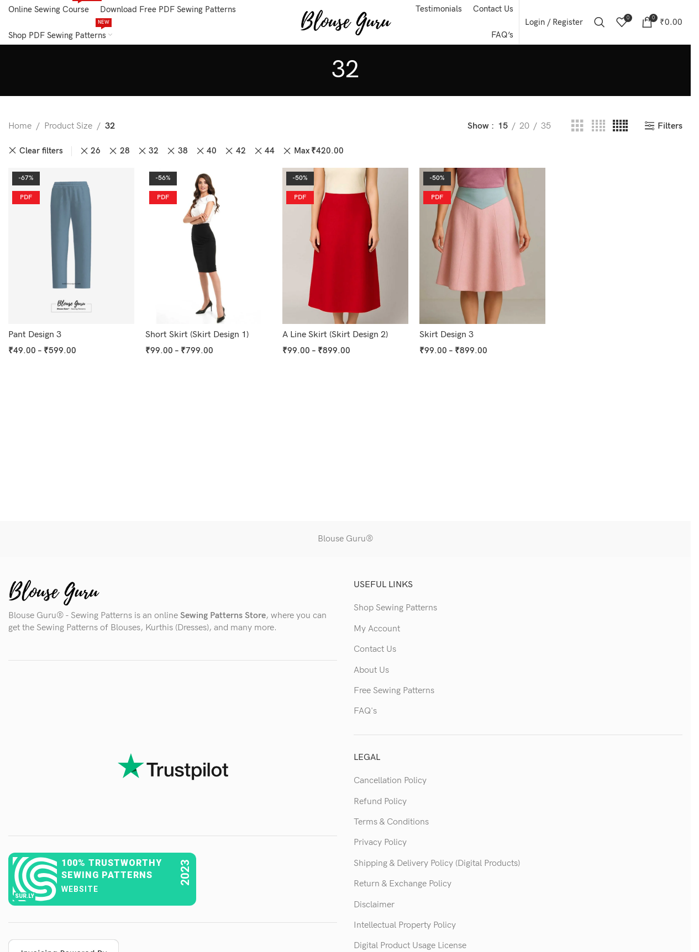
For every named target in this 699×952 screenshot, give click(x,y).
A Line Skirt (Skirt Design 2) (335, 334)
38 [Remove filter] (183, 151)
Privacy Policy (380, 842)
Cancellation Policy (390, 780)
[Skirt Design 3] (482, 246)
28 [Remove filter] (125, 151)
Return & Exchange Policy (402, 884)
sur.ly (24, 896)
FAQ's (365, 711)
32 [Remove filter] (154, 151)
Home (19, 126)
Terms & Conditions (391, 822)
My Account (377, 629)
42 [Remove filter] (241, 151)
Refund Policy (380, 801)
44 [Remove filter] (270, 151)
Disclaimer (374, 905)
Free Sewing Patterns (394, 690)
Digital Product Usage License (410, 945)
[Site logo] (345, 22)
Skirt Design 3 (446, 334)
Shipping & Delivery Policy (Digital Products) (437, 863)
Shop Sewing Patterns (395, 608)
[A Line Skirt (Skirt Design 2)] (345, 246)
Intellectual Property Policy (405, 925)
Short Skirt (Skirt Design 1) (197, 334)
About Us (371, 670)
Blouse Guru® (345, 539)
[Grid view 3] (577, 126)
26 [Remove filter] (96, 151)
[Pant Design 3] (71, 246)
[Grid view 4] (598, 126)
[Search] (599, 22)
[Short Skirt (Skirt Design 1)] (208, 246)
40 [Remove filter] (212, 151)
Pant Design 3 (34, 334)
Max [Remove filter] (319, 151)
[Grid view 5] (620, 126)
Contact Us (375, 649)
